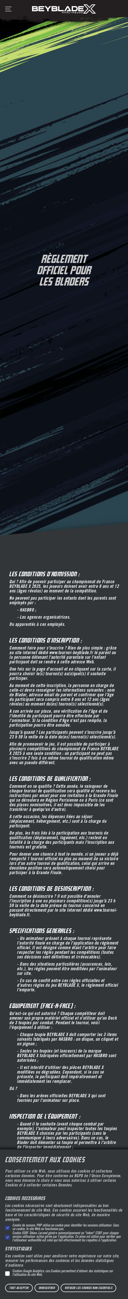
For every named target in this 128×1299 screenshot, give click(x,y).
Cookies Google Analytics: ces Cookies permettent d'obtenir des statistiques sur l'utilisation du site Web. (62, 1273)
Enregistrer (47, 1288)
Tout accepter (19, 1288)
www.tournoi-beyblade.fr (71, 653)
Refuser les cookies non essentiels (88, 1288)
